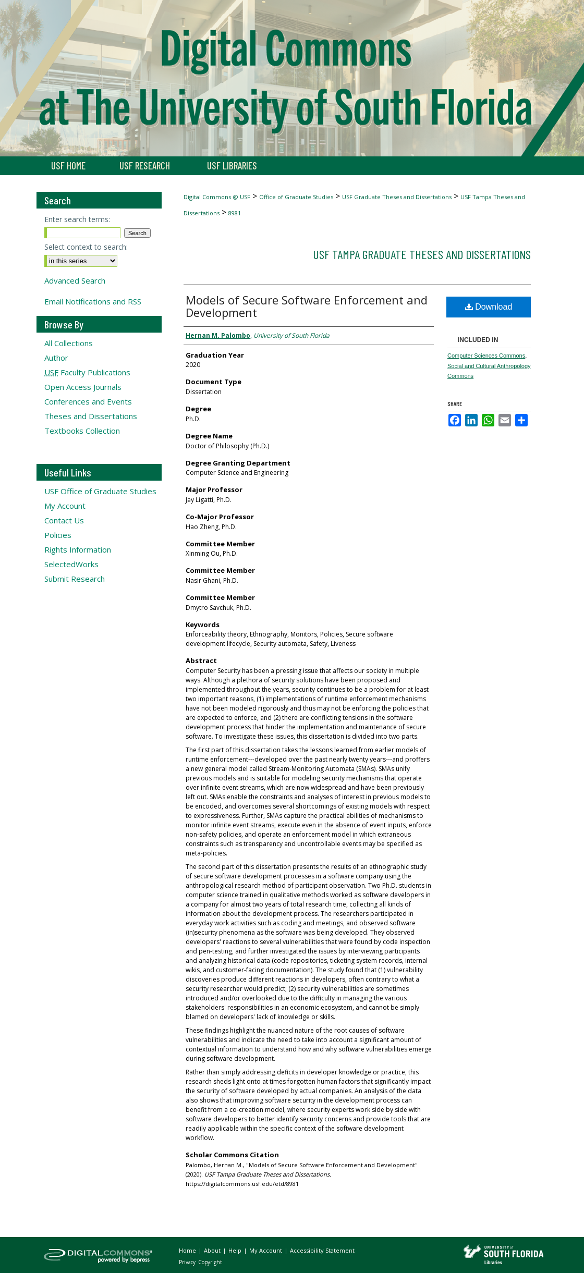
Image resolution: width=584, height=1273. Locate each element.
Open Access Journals (82, 387)
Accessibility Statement (322, 1250)
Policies (57, 535)
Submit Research (74, 578)
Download (489, 306)
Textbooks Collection (82, 430)
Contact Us (64, 520)
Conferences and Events (88, 401)
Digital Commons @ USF (217, 197)
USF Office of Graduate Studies (100, 491)
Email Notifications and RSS (92, 301)
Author (56, 357)
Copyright (210, 1262)
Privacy (188, 1262)
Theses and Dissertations (90, 416)
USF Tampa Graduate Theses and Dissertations (422, 254)
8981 (234, 213)
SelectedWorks (71, 564)
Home (188, 1250)
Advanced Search (74, 280)
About (213, 1250)
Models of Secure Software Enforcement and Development (307, 306)
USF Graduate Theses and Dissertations (397, 197)
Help (235, 1250)
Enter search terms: (77, 219)
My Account (65, 505)
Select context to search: (86, 247)
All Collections (68, 343)
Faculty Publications (87, 372)
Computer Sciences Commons (486, 355)
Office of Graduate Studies (296, 197)
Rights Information (77, 549)
